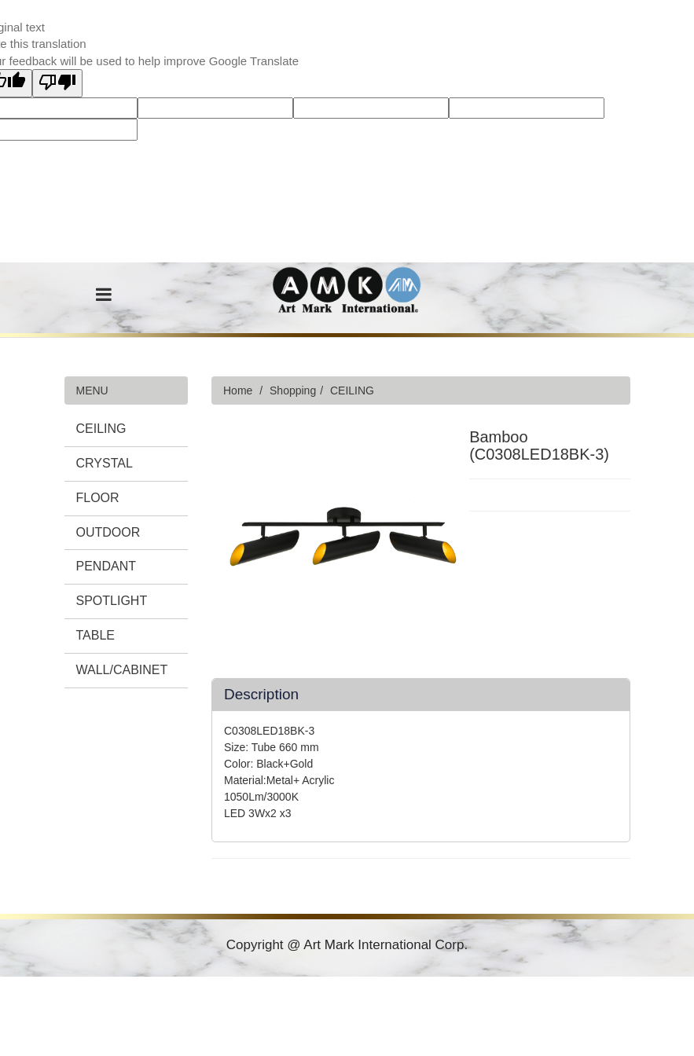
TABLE (96, 635)
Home (237, 390)
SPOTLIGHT (112, 600)
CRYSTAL (104, 463)
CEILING (101, 428)
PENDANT (106, 566)
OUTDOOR (108, 532)
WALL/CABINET (122, 669)
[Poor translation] (57, 83)
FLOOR (97, 497)
